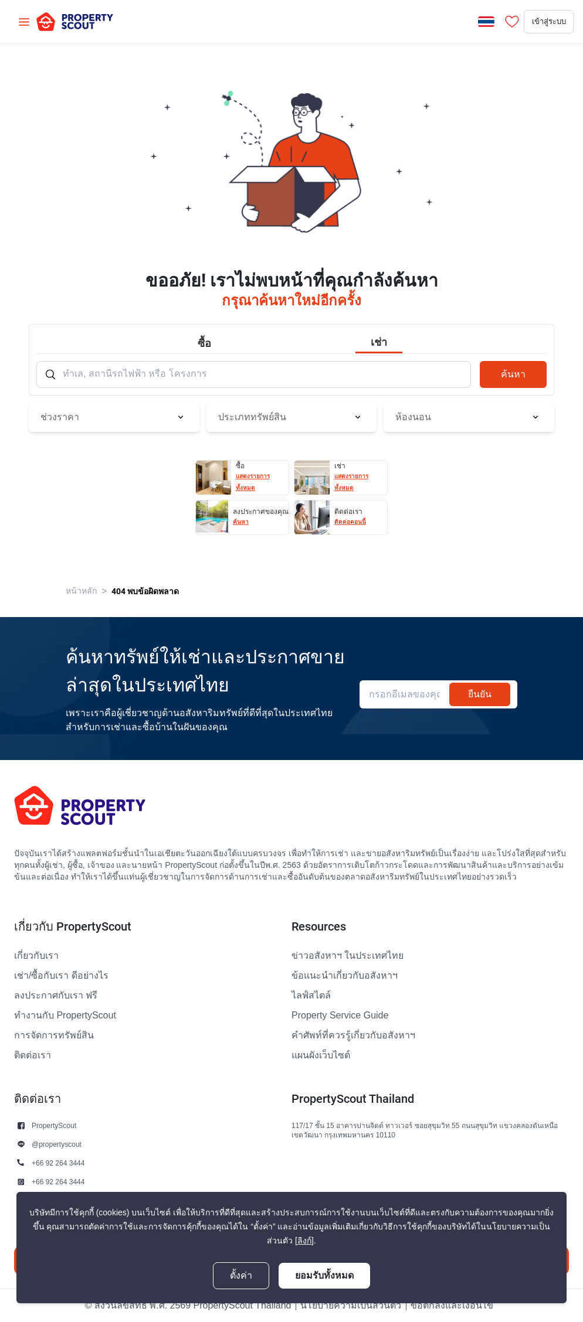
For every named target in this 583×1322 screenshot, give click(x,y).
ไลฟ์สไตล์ (311, 995)
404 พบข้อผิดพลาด (145, 591)
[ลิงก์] (304, 1241)
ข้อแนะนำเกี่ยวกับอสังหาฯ (345, 976)
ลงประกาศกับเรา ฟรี (55, 995)
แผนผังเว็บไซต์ (321, 1055)
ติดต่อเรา (32, 1055)
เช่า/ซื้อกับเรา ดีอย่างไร (61, 976)
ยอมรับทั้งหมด (324, 1275)
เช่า (379, 342)
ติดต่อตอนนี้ (350, 522)
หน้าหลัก (81, 591)
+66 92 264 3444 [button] (58, 1163)
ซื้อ (204, 343)
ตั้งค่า (241, 1276)
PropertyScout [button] (54, 1125)
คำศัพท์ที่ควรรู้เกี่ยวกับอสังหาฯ (353, 1035)
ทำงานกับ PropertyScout (65, 1015)
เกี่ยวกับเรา (36, 956)
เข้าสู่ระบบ (537, 22)
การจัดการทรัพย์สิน (54, 1035)
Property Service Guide (340, 1015)
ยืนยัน (480, 694)
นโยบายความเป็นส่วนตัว (350, 1305)
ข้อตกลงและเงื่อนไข (452, 1305)
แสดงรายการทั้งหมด (253, 482)
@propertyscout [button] (57, 1144)
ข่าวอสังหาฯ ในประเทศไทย (348, 956)
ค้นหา (513, 374)
